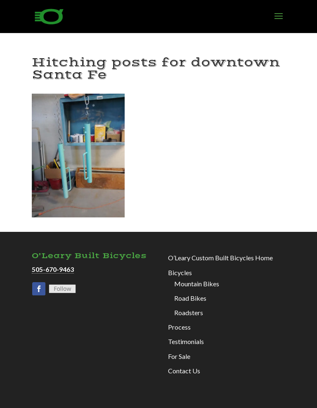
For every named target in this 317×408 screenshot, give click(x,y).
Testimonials (186, 341)
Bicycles (180, 272)
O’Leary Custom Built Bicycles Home (220, 258)
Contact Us (184, 371)
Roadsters (188, 312)
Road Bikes (190, 298)
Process (179, 327)
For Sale (179, 356)
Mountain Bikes (196, 284)
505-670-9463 (53, 269)
